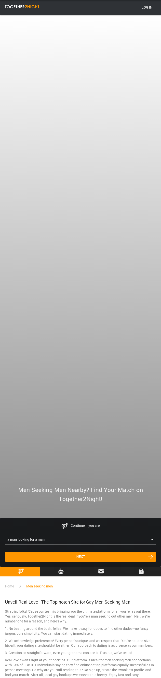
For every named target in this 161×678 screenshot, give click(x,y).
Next (80, 556)
